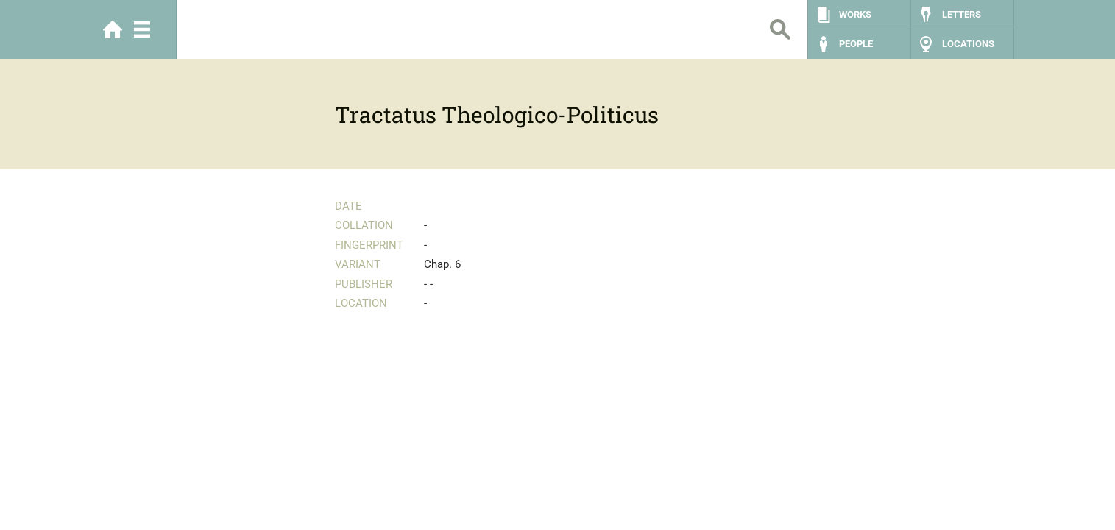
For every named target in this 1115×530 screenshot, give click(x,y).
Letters (961, 14)
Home (113, 29)
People (856, 43)
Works (855, 14)
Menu (142, 29)
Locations (968, 43)
